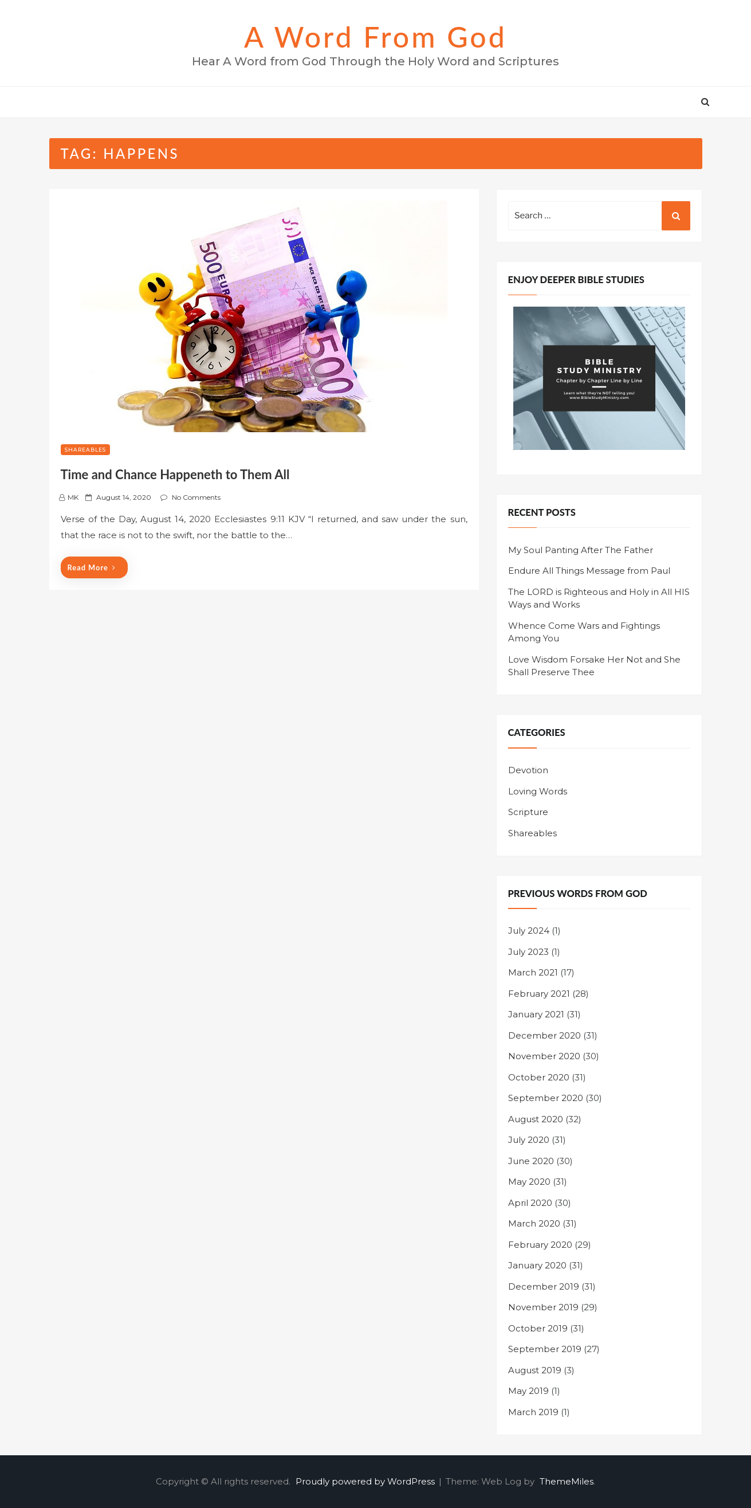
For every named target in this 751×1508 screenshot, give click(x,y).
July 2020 (528, 1139)
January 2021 (536, 1014)
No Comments (196, 497)
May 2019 (528, 1390)
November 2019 (543, 1307)
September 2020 (545, 1097)
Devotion (528, 770)
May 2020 (529, 1181)
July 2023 (528, 951)
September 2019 (544, 1349)
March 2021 (533, 972)
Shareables (85, 449)
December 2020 (544, 1035)
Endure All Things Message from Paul (589, 570)
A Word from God (375, 36)
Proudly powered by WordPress (366, 1481)
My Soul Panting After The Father (580, 550)
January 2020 (537, 1265)
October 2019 (538, 1328)
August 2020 (535, 1119)
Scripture (528, 811)
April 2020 (530, 1202)
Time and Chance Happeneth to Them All (175, 474)
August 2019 (534, 1370)
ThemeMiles (566, 1481)
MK (73, 497)
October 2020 (538, 1077)
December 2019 (543, 1286)
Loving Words (537, 791)
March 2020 (534, 1223)
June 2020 (531, 1161)
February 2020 (540, 1244)
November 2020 (544, 1056)
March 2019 (533, 1412)
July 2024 (528, 930)
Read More (92, 567)
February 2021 (539, 993)
